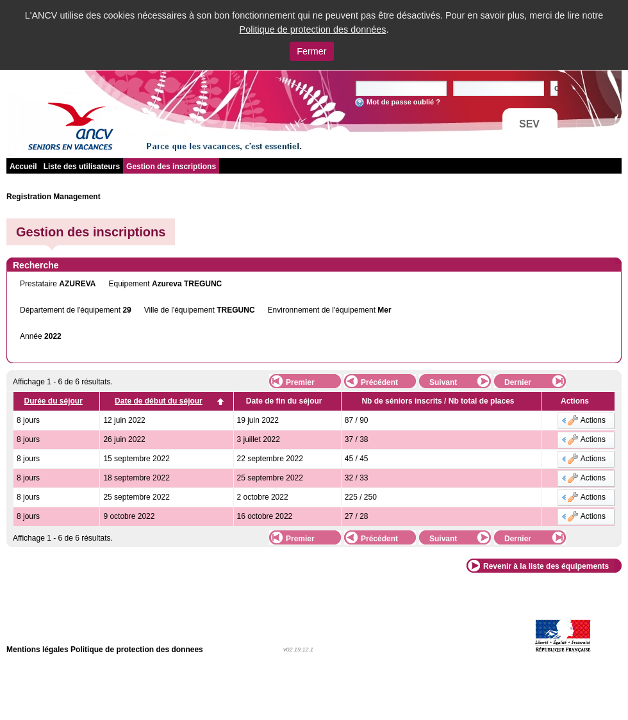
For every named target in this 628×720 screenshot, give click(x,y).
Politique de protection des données (313, 29)
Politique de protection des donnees (136, 649)
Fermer (311, 51)
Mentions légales (37, 649)
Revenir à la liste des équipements (546, 566)
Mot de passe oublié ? (403, 102)
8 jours (28, 420)
